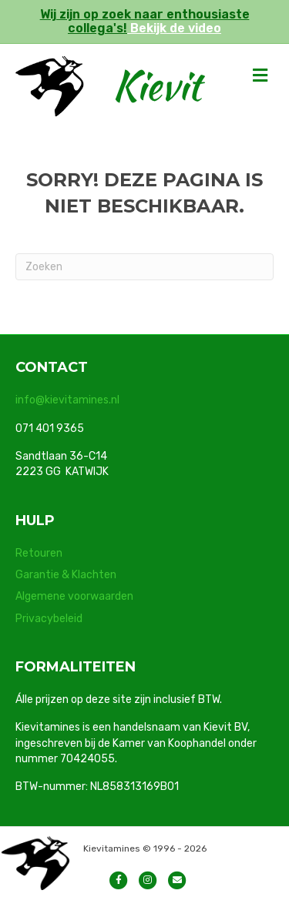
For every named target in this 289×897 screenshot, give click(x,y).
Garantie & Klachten (65, 574)
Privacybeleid (48, 618)
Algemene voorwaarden (74, 596)
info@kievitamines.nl (67, 400)
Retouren (38, 553)
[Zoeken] (144, 266)
